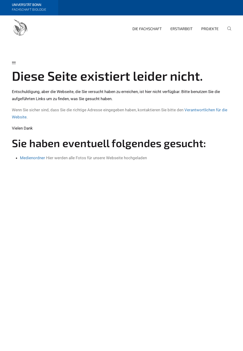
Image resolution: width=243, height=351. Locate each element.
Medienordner (32, 157)
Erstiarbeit (181, 28)
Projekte (210, 28)
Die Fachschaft (147, 28)
